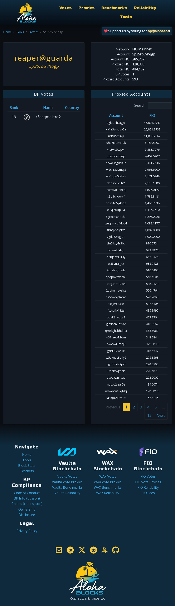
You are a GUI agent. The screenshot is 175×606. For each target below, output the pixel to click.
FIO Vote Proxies (148, 482)
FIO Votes (148, 476)
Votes (65, 8)
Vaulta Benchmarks (67, 487)
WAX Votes (107, 476)
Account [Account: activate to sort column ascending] (116, 115)
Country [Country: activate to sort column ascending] (72, 107)
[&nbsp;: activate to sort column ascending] (26, 107)
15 (149, 415)
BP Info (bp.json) (27, 498)
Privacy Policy (26, 530)
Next (161, 415)
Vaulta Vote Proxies (67, 482)
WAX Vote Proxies (108, 482)
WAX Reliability (107, 493)
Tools (126, 17)
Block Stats (26, 465)
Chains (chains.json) (26, 503)
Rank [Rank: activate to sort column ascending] (14, 107)
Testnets (27, 471)
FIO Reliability (148, 487)
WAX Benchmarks (107, 487)
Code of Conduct (27, 493)
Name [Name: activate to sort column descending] (48, 107)
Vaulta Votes (67, 476)
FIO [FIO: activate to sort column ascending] (152, 115)
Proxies (86, 8)
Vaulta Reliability (67, 493)
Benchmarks (114, 8)
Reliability (145, 8)
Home (7, 32)
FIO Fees (148, 493)
